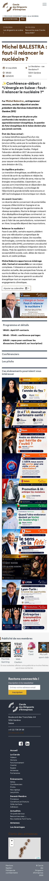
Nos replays (15, 790)
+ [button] (12, 841)
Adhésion (14, 807)
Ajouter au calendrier (16, 288)
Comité (13, 765)
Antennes (14, 770)
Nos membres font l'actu (20, 819)
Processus (14, 799)
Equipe (13, 768)
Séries (12, 782)
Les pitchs (14, 792)
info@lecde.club (16, 732)
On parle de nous (17, 813)
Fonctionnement (17, 763)
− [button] (12, 845)
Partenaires (15, 773)
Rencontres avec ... (18, 816)
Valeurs (13, 757)
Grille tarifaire (16, 804)
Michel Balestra (15, 101)
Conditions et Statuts (19, 802)
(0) (23, 19)
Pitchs (12, 787)
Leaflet (38, 858)
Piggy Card (31, 650)
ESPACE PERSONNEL (11, 19)
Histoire (13, 760)
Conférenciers (16, 784)
